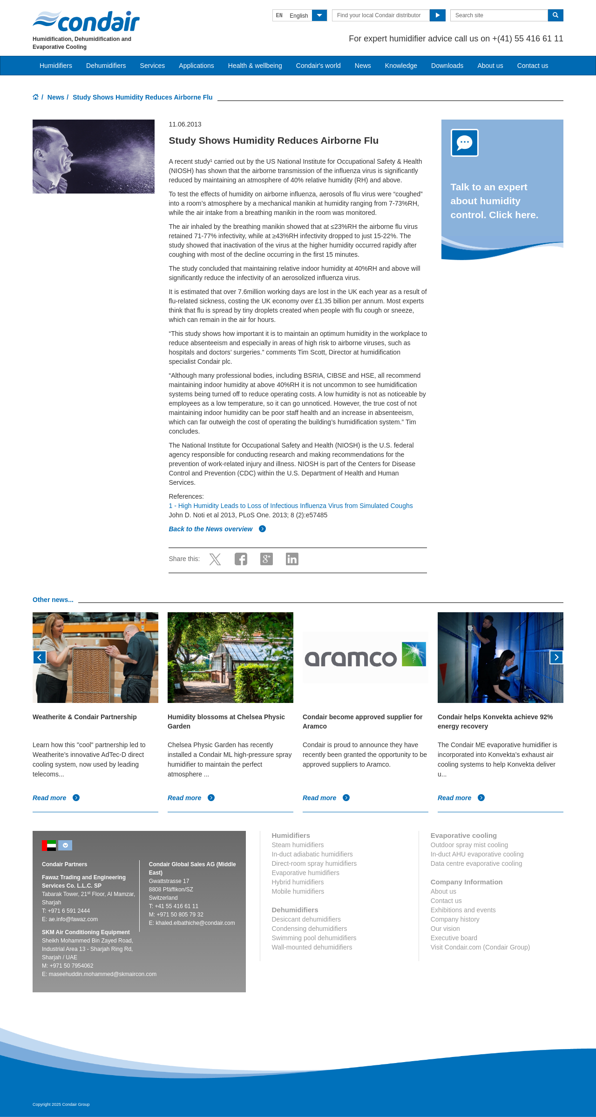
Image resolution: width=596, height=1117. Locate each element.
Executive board (454, 938)
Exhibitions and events (463, 910)
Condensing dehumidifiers (309, 928)
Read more (56, 798)
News (363, 65)
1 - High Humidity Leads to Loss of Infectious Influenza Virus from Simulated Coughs (291, 505)
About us (490, 65)
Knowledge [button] (401, 65)
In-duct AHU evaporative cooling (477, 854)
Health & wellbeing (255, 65)
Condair (86, 21)
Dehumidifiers (106, 65)
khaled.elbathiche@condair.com (195, 923)
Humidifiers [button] (56, 65)
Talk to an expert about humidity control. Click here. (495, 200)
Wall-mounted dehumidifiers (312, 947)
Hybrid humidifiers (298, 882)
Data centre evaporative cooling (476, 863)
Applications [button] (196, 65)
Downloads (447, 65)
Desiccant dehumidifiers (306, 919)
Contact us (533, 65)
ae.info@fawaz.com (73, 919)
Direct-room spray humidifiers (314, 863)
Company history (455, 919)
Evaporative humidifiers (306, 872)
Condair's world (318, 65)
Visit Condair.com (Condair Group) (480, 947)
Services (152, 65)
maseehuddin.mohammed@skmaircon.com (103, 974)
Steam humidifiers (298, 845)
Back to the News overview (217, 529)
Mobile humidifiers (298, 891)
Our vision (445, 928)
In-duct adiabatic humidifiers (312, 854)
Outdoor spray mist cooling (469, 845)
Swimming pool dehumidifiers (314, 938)
